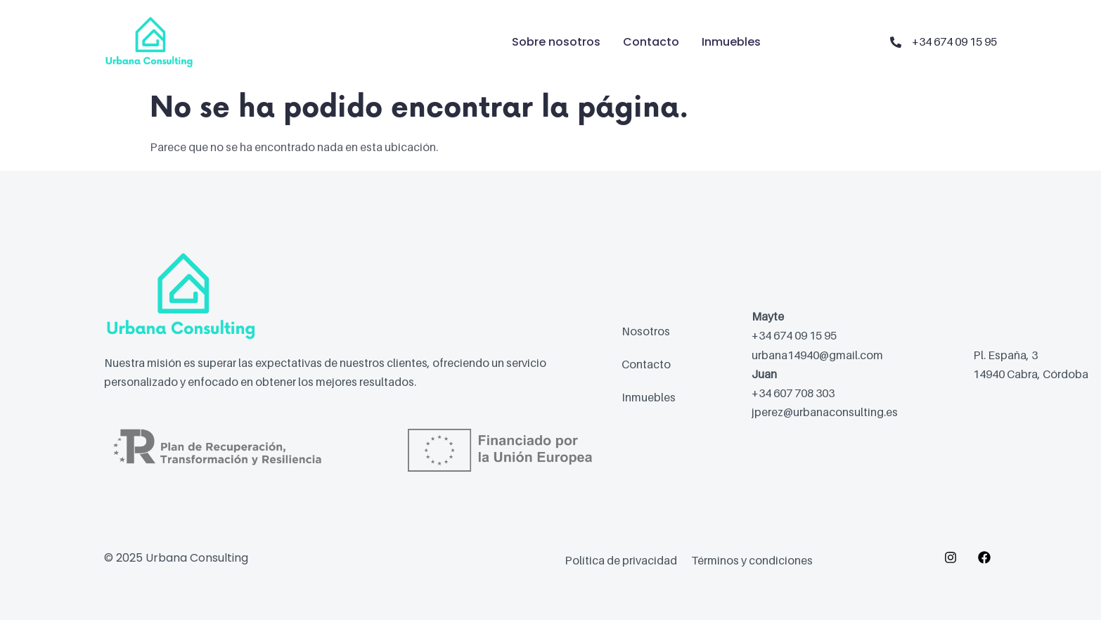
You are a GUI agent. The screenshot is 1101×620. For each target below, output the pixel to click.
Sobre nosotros (556, 42)
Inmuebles (731, 42)
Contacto (651, 42)
